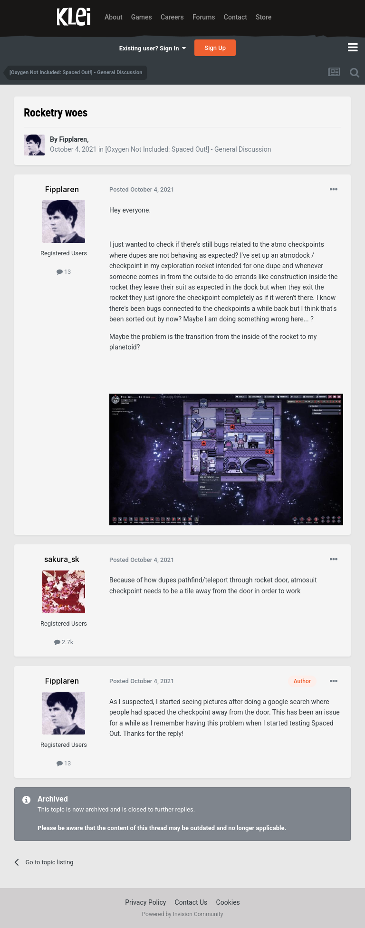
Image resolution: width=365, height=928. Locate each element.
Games (141, 17)
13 (64, 271)
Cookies (228, 902)
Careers (172, 17)
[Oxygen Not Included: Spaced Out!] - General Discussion (188, 149)
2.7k (64, 642)
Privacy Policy (145, 902)
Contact (235, 17)
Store (263, 17)
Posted (141, 189)
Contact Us (191, 902)
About (114, 17)
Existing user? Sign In (152, 48)
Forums (203, 17)
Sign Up (215, 47)
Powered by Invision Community (182, 914)
